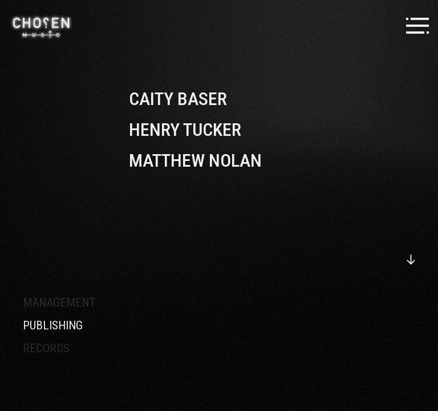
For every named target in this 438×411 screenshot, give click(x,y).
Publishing (53, 325)
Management (59, 302)
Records (46, 348)
